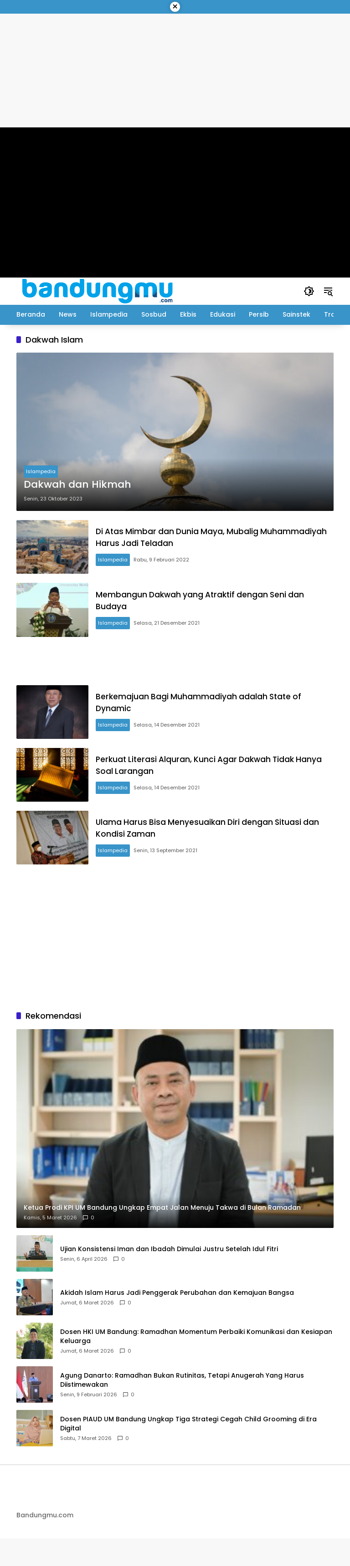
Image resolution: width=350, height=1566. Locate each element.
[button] (308, 291)
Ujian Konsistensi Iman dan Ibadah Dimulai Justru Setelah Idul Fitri (169, 1277)
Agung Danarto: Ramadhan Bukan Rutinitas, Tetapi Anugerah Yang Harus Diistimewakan (182, 1408)
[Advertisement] (175, 670)
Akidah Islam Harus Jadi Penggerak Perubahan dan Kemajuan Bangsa (177, 1321)
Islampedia (41, 471)
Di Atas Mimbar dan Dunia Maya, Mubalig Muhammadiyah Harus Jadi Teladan (186, 540)
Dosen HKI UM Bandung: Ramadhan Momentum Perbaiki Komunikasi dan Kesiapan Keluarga (196, 1365)
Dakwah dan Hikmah (77, 484)
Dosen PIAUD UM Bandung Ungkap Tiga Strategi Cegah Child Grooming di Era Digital (188, 1452)
